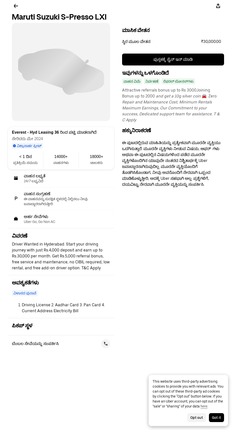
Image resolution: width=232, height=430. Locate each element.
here (203, 406)
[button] (173, 42)
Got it (216, 418)
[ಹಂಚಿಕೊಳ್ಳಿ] (218, 6)
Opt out (196, 418)
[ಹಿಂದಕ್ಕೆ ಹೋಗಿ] (16, 6)
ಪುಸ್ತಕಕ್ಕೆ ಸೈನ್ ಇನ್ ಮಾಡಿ (173, 59)
